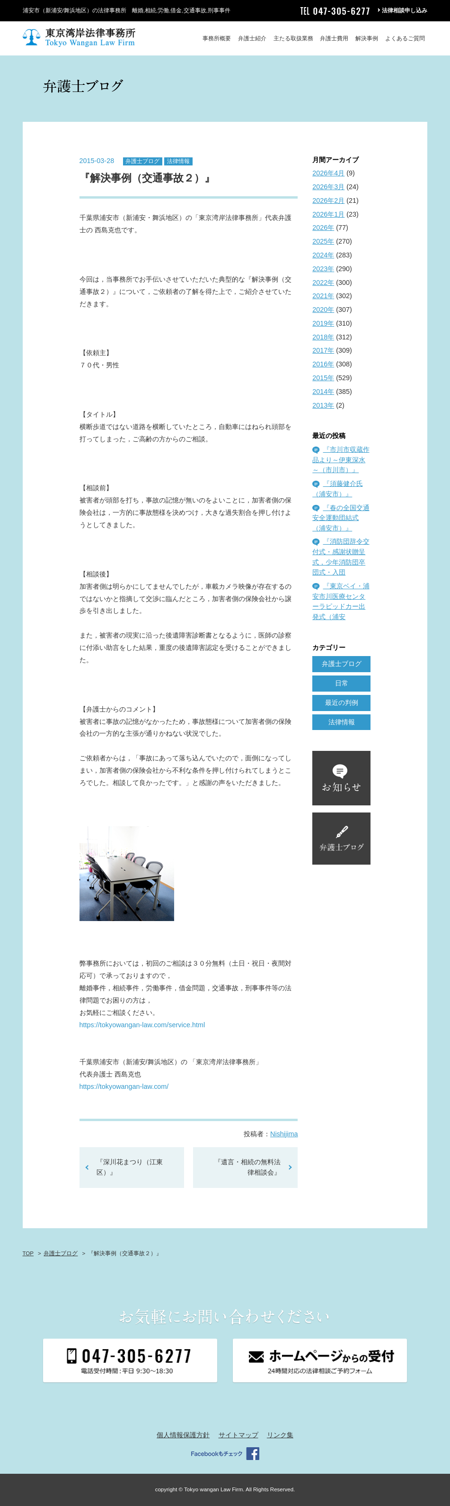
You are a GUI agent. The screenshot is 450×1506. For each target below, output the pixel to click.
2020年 (323, 309)
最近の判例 (341, 702)
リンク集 (280, 1435)
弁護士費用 (334, 38)
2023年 (323, 269)
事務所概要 (217, 38)
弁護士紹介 (252, 38)
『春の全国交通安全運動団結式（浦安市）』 (340, 518)
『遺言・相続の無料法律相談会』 (247, 1167)
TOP (28, 1253)
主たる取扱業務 (293, 38)
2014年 (323, 391)
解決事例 (366, 38)
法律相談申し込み (404, 10)
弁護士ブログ (142, 161)
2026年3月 (328, 187)
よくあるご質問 (405, 38)
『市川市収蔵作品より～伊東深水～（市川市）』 (340, 460)
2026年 (323, 227)
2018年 (323, 337)
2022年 (323, 282)
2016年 (323, 364)
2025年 (323, 241)
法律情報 (178, 161)
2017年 (323, 350)
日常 (341, 683)
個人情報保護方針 (183, 1435)
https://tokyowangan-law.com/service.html (143, 1025)
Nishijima (284, 1134)
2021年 (323, 296)
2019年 (323, 323)
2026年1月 (328, 214)
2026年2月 (328, 200)
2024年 (323, 255)
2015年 (323, 378)
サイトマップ (238, 1435)
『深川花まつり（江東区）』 (130, 1167)
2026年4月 (328, 173)
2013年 (323, 405)
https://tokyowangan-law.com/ (124, 1086)
